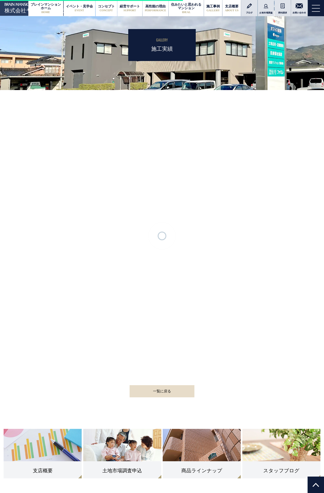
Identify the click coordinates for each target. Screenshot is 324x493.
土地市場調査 (266, 8)
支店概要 (231, 8)
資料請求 (282, 8)
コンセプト (106, 8)
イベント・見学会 (79, 8)
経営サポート (130, 8)
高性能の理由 (155, 8)
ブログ (249, 8)
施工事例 (213, 8)
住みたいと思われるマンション (186, 8)
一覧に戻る (162, 391)
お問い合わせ (299, 8)
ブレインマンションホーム (46, 8)
